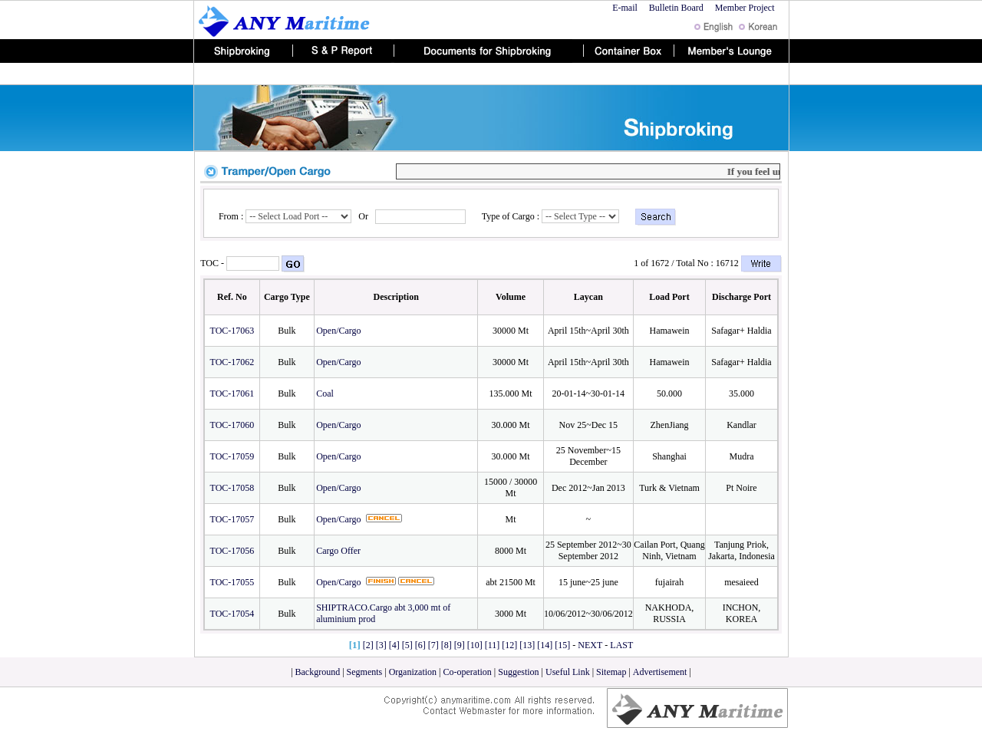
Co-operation (467, 672)
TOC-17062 (232, 362)
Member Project (746, 7)
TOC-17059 (232, 456)
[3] (381, 645)
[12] (509, 645)
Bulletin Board (676, 7)
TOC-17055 (232, 582)
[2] (368, 645)
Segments (365, 672)
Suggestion (518, 672)
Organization (414, 672)
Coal (326, 393)
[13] (527, 645)
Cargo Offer (339, 550)
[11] (492, 645)
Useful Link (567, 672)
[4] (394, 645)
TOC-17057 (232, 519)
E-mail (625, 7)
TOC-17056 (232, 550)
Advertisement (661, 672)
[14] (544, 645)
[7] (433, 645)
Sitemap (611, 672)
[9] (459, 645)
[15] (562, 645)
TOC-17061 (232, 393)
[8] (446, 645)
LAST (621, 645)
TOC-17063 (232, 330)
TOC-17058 (232, 487)
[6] (420, 645)
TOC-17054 (232, 613)
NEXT (590, 645)
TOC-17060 (232, 425)
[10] (475, 645)
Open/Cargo (339, 330)
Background (318, 672)
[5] (407, 645)
